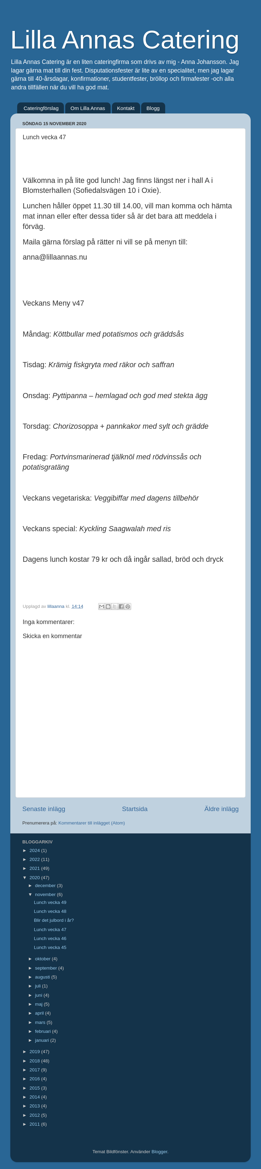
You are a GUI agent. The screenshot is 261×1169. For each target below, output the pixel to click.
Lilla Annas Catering (124, 39)
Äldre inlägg (221, 808)
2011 (35, 1124)
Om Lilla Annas (87, 108)
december (46, 885)
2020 (35, 877)
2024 (35, 850)
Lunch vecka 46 (50, 938)
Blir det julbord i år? (54, 920)
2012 (35, 1115)
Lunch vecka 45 (50, 947)
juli (38, 985)
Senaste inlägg (43, 808)
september (46, 968)
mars (41, 1022)
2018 (35, 1060)
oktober (43, 958)
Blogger (159, 1151)
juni (39, 995)
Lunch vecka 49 (50, 902)
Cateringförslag (41, 108)
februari (43, 1031)
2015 (35, 1088)
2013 (35, 1105)
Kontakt (126, 108)
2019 (35, 1051)
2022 (35, 859)
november (46, 894)
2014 (35, 1097)
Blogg (152, 108)
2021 (35, 868)
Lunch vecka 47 (50, 929)
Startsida (135, 808)
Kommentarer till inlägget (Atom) (91, 823)
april (40, 1013)
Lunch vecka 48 (50, 911)
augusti (43, 977)
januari (42, 1040)
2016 (35, 1078)
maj (39, 1004)
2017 (35, 1069)
